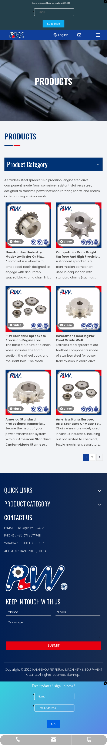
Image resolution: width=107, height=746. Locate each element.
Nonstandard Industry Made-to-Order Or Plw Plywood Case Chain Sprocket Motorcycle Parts (27, 254)
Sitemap (73, 675)
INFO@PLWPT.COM (30, 528)
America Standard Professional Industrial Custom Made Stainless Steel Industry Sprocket (25, 421)
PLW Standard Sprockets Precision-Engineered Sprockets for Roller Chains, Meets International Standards (28, 338)
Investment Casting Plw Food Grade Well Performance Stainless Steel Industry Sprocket (75, 338)
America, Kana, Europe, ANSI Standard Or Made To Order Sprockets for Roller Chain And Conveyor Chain (78, 421)
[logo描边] (36, 577)
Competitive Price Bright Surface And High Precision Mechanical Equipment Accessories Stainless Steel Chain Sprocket (78, 254)
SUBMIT (53, 645)
